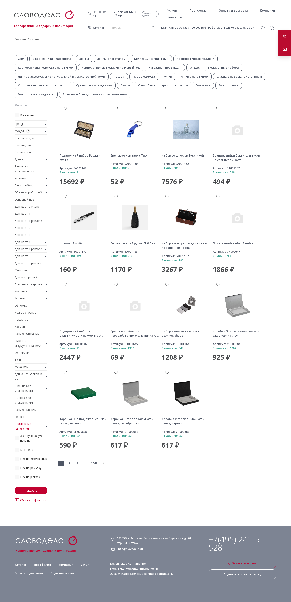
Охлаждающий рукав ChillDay (133, 243)
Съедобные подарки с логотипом (163, 85)
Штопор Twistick (71, 243)
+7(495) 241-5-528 (236, 543)
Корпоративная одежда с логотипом (45, 67)
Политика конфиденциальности (134, 568)
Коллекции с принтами (151, 59)
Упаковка (203, 85)
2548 (94, 463)
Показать (31, 490)
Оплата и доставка (28, 573)
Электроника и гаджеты (36, 94)
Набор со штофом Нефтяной (183, 155)
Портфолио (42, 565)
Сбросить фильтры (31, 500)
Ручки (167, 76)
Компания (65, 565)
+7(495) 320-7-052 (127, 13)
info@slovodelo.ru (130, 549)
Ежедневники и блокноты (52, 59)
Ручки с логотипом (194, 76)
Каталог (98, 28)
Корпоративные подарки (195, 59)
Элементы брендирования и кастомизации (95, 94)
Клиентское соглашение (128, 563)
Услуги (85, 565)
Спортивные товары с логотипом (43, 85)
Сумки (125, 85)
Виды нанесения (63, 573)
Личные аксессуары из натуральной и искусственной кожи (61, 76)
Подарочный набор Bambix (233, 243)
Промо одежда (144, 76)
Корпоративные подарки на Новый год (111, 67)
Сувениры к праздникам (94, 85)
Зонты (84, 59)
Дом (21, 59)
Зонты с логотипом (111, 59)
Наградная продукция (164, 67)
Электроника (228, 85)
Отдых (195, 67)
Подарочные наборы (223, 67)
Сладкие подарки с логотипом (239, 76)
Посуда (119, 76)
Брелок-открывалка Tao (129, 155)
